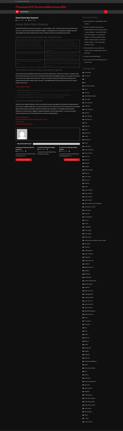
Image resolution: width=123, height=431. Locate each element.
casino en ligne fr (88, 190)
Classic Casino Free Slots (23, 86)
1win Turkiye (87, 99)
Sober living (87, 378)
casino (86, 186)
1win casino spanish (89, 86)
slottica (86, 374)
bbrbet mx (86, 173)
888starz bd (87, 133)
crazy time (87, 213)
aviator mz (87, 156)
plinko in (86, 334)
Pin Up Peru (87, 324)
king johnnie (87, 257)
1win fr (86, 89)
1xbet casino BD (88, 109)
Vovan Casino (87, 408)
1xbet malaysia (88, 116)
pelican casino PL (88, 314)
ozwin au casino (88, 307)
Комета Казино (88, 411)
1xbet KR (86, 112)
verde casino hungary (89, 398)
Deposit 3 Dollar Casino (22, 117)
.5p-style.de (87, 75)
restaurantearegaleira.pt (90, 361)
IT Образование (88, 250)
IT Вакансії (87, 247)
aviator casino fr (88, 153)
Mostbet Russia (88, 284)
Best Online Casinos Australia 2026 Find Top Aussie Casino (95, 61)
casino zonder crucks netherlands (92, 203)
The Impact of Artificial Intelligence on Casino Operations (25, 159)
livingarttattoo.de (88, 260)
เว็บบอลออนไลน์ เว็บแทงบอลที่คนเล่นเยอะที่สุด (41, 7)
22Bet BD (86, 126)
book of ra (87, 180)
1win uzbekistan (88, 102)
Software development (90, 381)
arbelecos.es (87, 139)
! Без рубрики (87, 72)
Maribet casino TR (89, 267)
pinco (85, 327)
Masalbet (86, 270)
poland (86, 344)
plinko (85, 331)
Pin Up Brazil (87, 321)
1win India (86, 92)
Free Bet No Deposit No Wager (46, 147)
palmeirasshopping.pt (89, 311)
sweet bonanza (88, 388)
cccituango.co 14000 (89, 206)
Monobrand (87, 274)
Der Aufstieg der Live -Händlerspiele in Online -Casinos (95, 22)
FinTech (86, 220)
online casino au (88, 300)
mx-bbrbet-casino (88, 297)
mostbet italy (87, 277)
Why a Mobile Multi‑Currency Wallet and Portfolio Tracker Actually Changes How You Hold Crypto (95, 50)
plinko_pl (86, 341)
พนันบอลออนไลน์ (24, 11)
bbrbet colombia (88, 170)
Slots (85, 371)
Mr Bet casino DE (88, 290)
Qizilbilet (86, 351)
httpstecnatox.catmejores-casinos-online (95, 240)
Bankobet (86, 163)
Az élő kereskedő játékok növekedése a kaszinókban (72, 159)
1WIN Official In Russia (90, 96)
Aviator (86, 143)
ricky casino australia (89, 368)
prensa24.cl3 (87, 348)
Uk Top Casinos (20, 121)
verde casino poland (89, 401)
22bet (85, 122)
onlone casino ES (88, 304)
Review (86, 364)
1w (85, 82)
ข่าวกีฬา (86, 418)
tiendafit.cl (87, 391)
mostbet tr (87, 287)
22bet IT (86, 129)
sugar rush (87, 384)
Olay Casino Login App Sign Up (24, 124)
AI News (86, 136)
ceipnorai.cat (87, 210)
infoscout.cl (87, 243)
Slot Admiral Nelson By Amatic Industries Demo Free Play (31, 119)
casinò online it (88, 200)
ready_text (87, 358)
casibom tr (87, 183)
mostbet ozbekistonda (90, 280)
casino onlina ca (88, 193)
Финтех (86, 415)
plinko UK (86, 337)
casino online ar (88, 196)
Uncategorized (88, 395)
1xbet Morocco (88, 119)
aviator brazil (87, 146)
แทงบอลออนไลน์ (88, 421)
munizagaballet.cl (88, 294)
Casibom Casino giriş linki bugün (92, 56)
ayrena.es (86, 159)
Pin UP (86, 317)
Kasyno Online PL (88, 253)
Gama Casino (87, 237)
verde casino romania (89, 405)
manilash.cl (87, 264)
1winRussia (87, 106)
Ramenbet (87, 354)
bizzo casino (87, 176)
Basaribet (86, 166)
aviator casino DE (88, 149)
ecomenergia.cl (88, 217)
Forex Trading (87, 230)
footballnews (87, 227)
